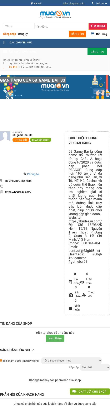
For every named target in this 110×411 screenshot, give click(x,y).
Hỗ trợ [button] (99, 3)
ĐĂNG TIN (77, 34)
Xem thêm (55, 338)
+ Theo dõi (21, 139)
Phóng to (33, 174)
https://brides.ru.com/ (18, 192)
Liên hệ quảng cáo (73, 3)
